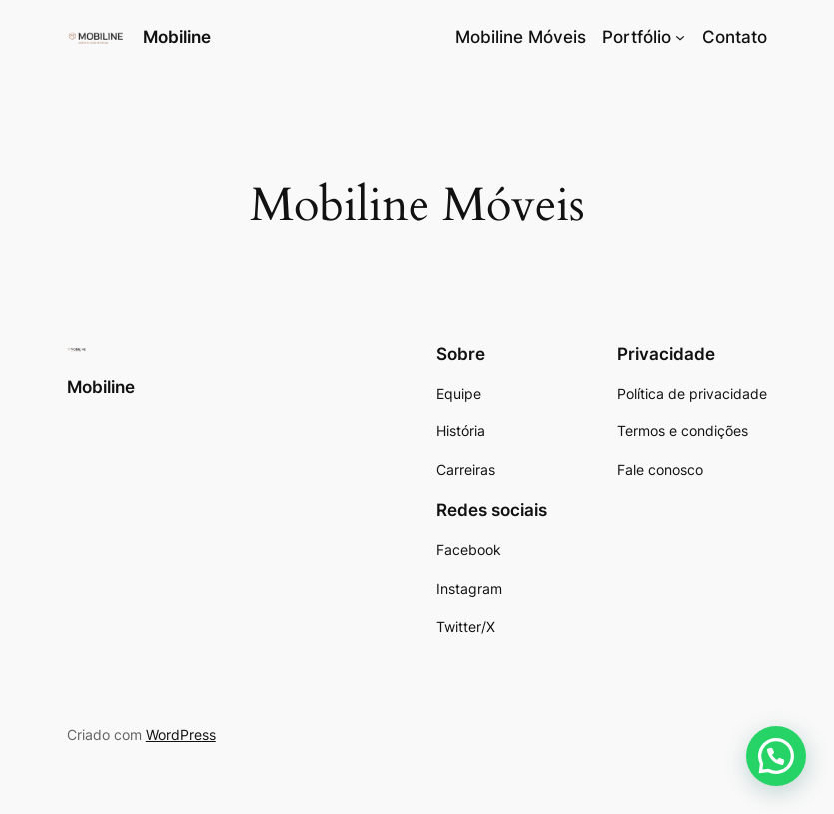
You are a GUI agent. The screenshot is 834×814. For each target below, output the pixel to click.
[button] (776, 756)
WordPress (181, 734)
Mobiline (177, 37)
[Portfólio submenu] (680, 37)
